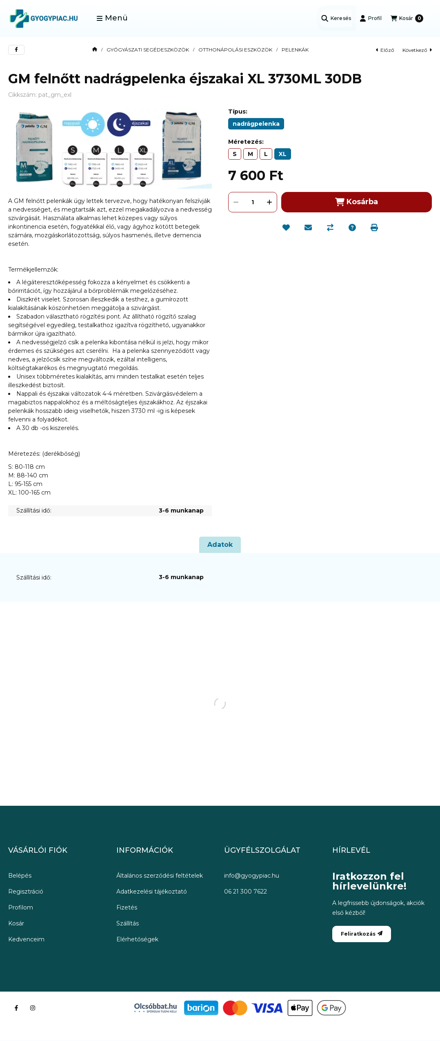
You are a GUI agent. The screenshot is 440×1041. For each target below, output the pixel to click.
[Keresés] (336, 18)
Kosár (16, 923)
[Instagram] (32, 1008)
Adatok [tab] (220, 544)
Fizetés (126, 907)
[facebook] (16, 50)
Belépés (19, 875)
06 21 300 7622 (245, 891)
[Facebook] (16, 1008)
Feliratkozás (361, 934)
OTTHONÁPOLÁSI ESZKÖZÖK (235, 50)
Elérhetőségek (137, 939)
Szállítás (127, 923)
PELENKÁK (295, 50)
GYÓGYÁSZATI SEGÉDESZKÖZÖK (148, 50)
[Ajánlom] (308, 227)
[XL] (282, 154)
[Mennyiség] (252, 202)
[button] (112, 18)
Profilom (20, 907)
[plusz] (269, 202)
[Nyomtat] (374, 227)
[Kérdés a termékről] (352, 227)
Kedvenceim (26, 939)
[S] (234, 154)
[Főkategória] (94, 50)
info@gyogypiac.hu (251, 875)
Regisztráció (25, 891)
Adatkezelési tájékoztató (151, 891)
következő (417, 50)
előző (385, 50)
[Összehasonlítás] (330, 227)
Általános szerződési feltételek (159, 875)
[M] (250, 154)
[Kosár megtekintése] (407, 18)
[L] (266, 154)
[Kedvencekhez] (286, 227)
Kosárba (356, 202)
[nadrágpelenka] (256, 123)
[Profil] (370, 18)
